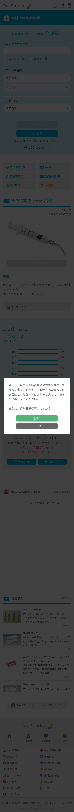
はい (37, 418)
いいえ (37, 425)
